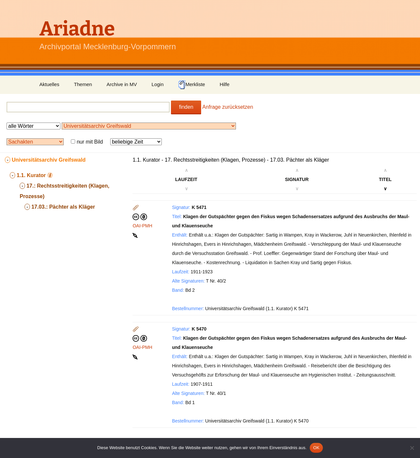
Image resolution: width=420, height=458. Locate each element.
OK (316, 447)
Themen (83, 84)
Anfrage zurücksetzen (227, 107)
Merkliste (191, 84)
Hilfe (224, 84)
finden (186, 107)
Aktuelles (49, 84)
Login (158, 84)
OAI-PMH (142, 225)
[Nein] (412, 448)
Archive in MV (122, 84)
